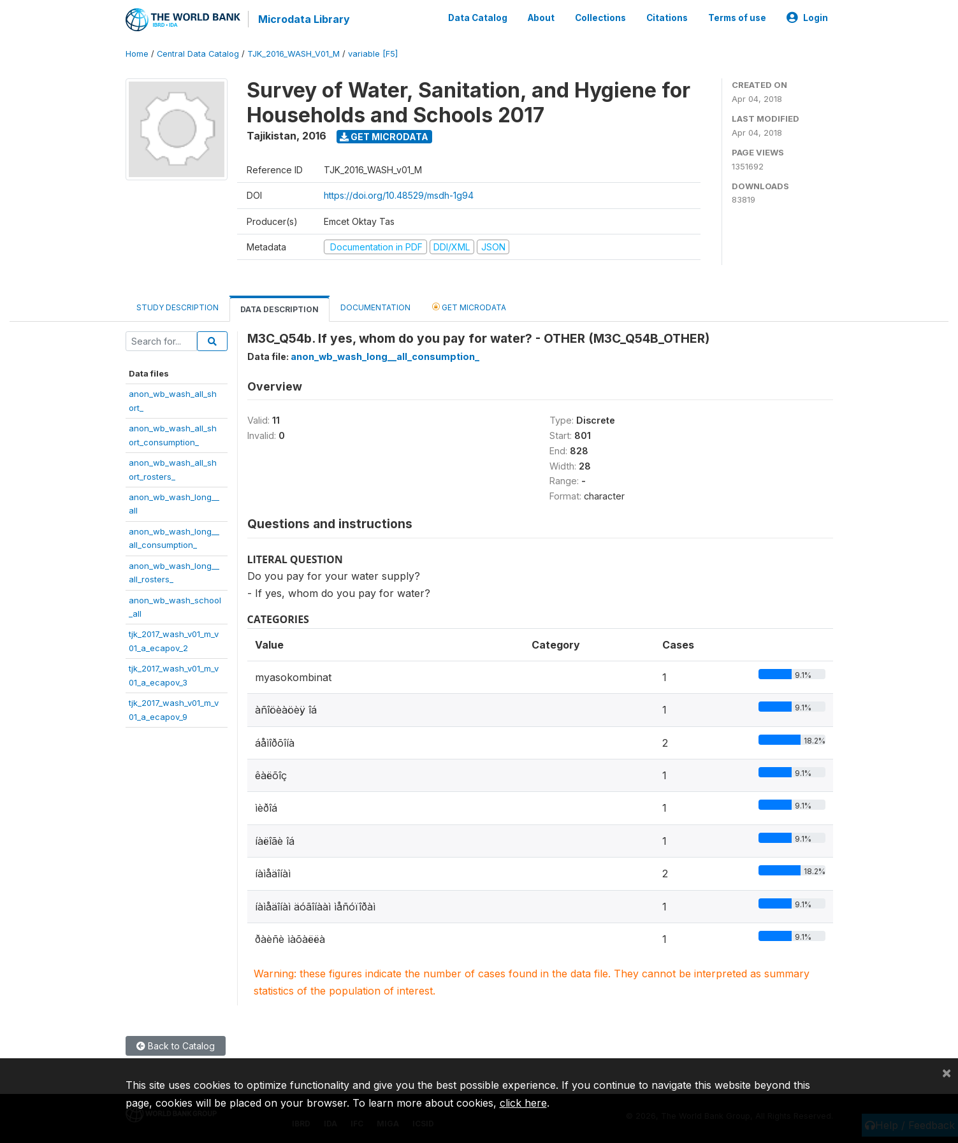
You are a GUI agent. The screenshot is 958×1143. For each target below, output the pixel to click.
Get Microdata (384, 136)
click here (523, 1102)
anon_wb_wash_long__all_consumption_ (385, 356)
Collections (600, 18)
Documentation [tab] (375, 307)
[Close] (946, 1072)
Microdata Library (304, 19)
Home (137, 54)
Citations (667, 18)
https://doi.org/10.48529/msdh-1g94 (399, 195)
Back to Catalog (175, 1045)
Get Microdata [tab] (469, 306)
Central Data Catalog (198, 54)
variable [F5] (373, 54)
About (541, 18)
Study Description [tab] (177, 307)
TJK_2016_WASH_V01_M (293, 54)
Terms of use (737, 18)
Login (807, 18)
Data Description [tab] (279, 309)
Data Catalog (477, 18)
